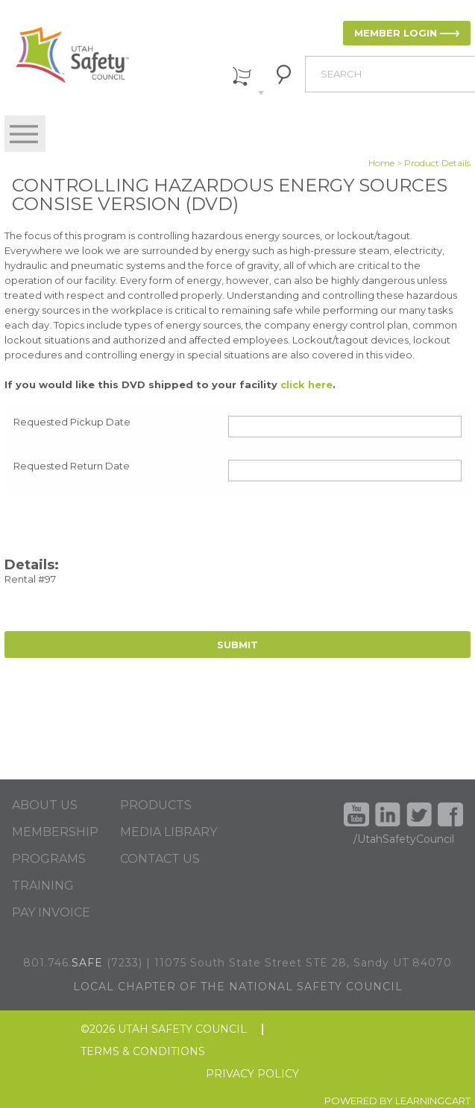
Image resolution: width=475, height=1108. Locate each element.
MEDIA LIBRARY (168, 832)
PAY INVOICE (51, 912)
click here (306, 384)
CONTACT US (160, 859)
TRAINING (43, 886)
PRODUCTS (156, 805)
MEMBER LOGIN (395, 33)
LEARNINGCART (433, 1101)
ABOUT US (45, 805)
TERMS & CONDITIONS (143, 1051)
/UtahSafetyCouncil (403, 839)
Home (381, 162)
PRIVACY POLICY (252, 1074)
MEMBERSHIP (55, 832)
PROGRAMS (49, 859)
